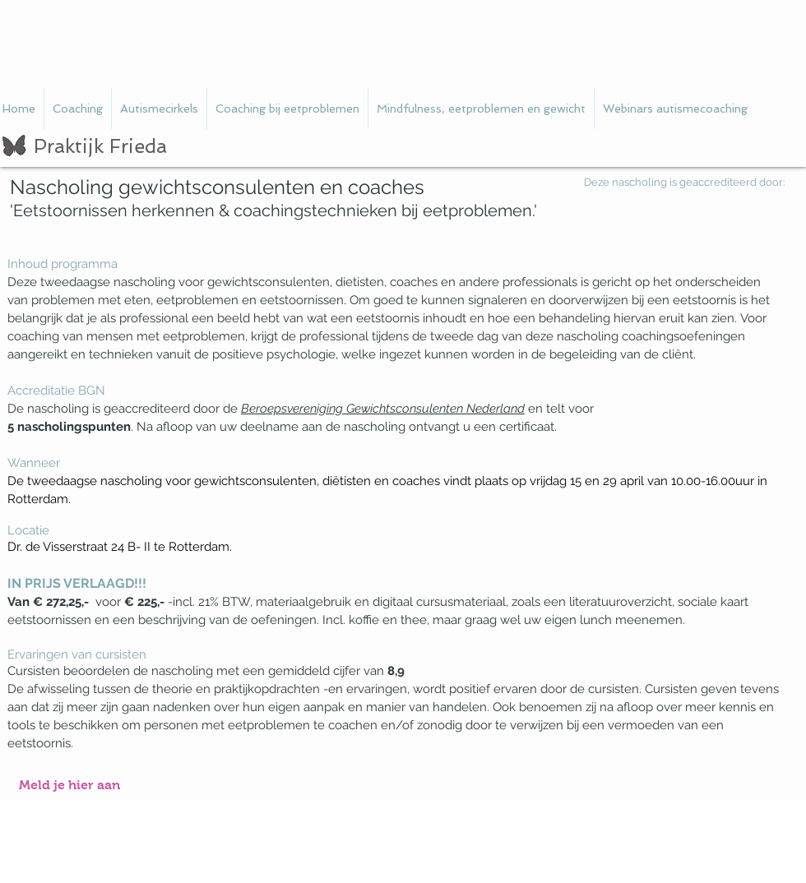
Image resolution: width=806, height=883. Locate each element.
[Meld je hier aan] (69, 785)
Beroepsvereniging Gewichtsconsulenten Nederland (383, 408)
